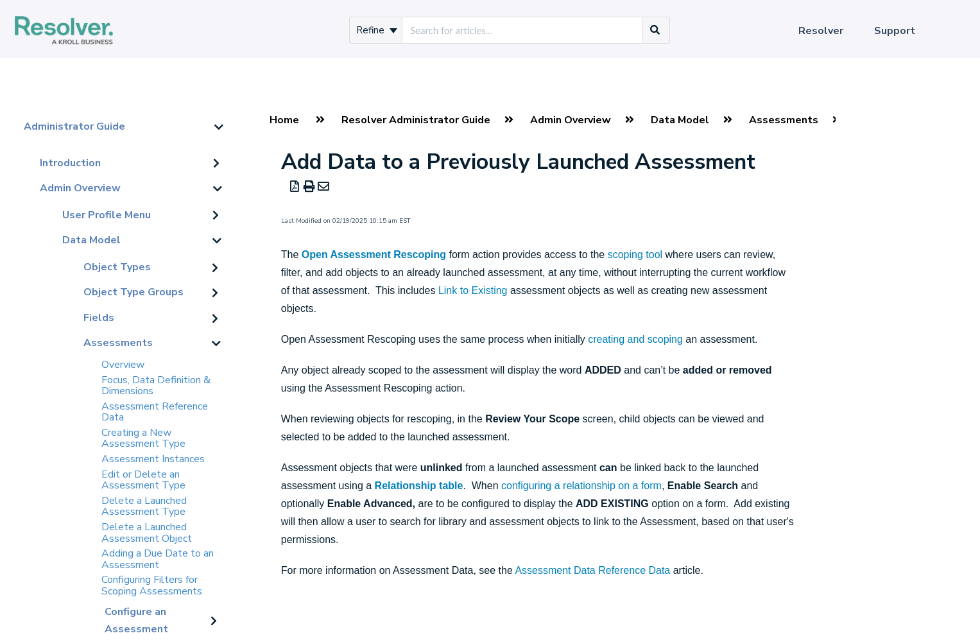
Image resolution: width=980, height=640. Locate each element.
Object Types (117, 267)
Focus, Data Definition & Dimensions (156, 386)
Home (284, 120)
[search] (522, 30)
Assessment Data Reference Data (592, 570)
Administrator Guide (74, 126)
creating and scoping (635, 339)
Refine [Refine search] (376, 30)
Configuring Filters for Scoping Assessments (151, 585)
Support (894, 31)
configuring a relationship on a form (581, 485)
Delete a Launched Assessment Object (146, 533)
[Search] (655, 30)
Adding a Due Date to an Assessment (157, 559)
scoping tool (635, 254)
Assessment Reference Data (154, 412)
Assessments (118, 343)
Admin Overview (80, 188)
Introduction (70, 163)
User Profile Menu (106, 215)
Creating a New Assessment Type (143, 438)
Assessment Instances (153, 459)
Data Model (91, 240)
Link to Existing (473, 290)
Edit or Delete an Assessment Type (143, 480)
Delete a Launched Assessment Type (144, 506)
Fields (98, 318)
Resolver (820, 31)
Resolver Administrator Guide (415, 120)
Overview (122, 365)
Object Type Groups (133, 292)
